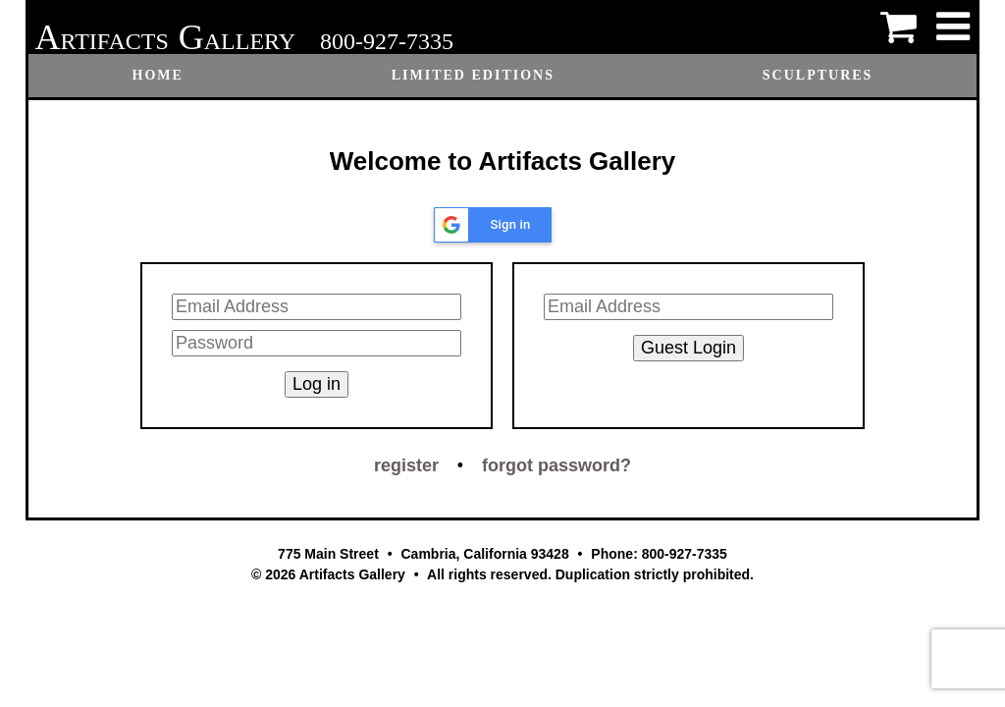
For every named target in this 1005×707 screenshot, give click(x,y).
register (406, 465)
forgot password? (556, 465)
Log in (316, 384)
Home (158, 75)
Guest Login (688, 347)
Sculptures (818, 75)
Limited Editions (473, 75)
